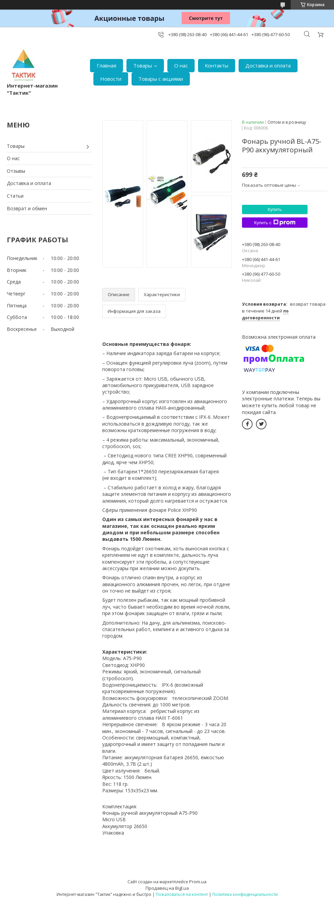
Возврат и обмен (27, 208)
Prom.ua (198, 882)
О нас (181, 65)
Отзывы (16, 171)
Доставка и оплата (268, 65)
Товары (142, 65)
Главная (106, 65)
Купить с (274, 222)
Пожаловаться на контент (182, 894)
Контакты (216, 65)
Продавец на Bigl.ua (167, 888)
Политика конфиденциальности (245, 894)
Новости (110, 78)
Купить (275, 209)
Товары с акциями (160, 78)
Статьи (15, 196)
